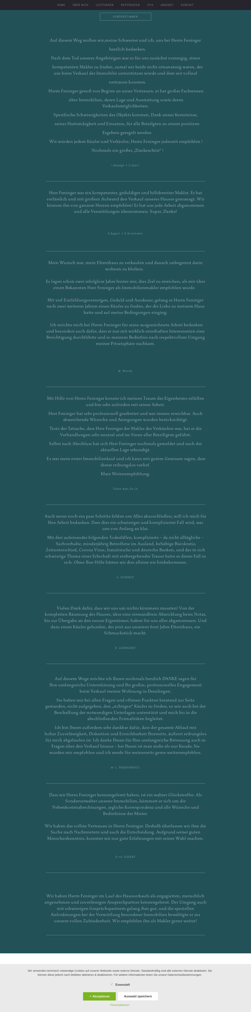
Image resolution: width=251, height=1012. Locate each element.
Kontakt (187, 5)
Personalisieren (119, 1004)
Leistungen (105, 5)
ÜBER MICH (80, 5)
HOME (61, 5)
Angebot (167, 5)
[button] (125, 165)
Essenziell (120, 984)
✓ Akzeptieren (99, 996)
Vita (150, 5)
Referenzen (130, 5)
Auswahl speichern (138, 996)
